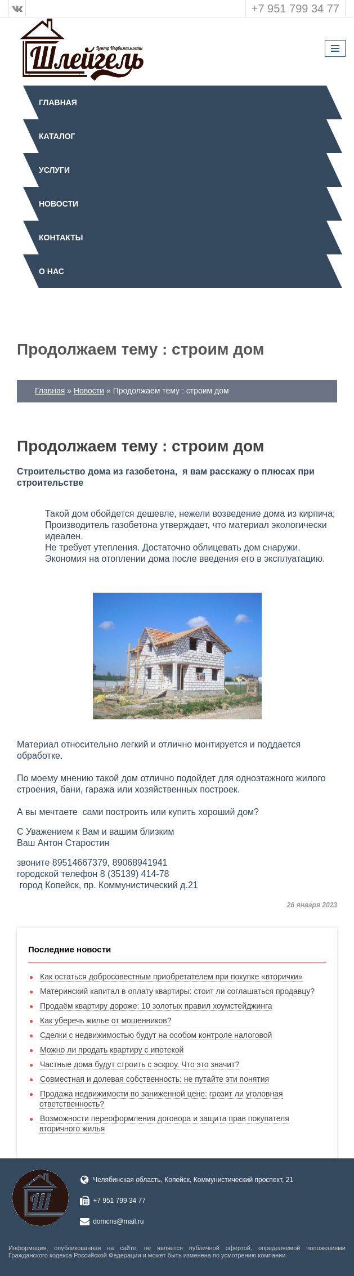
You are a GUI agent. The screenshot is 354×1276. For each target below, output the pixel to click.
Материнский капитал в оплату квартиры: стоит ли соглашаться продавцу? (177, 991)
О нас (51, 271)
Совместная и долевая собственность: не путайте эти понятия (154, 1079)
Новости (58, 203)
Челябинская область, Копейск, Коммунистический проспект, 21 (193, 1180)
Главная (58, 102)
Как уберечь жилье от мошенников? (105, 1020)
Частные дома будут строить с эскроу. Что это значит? (139, 1064)
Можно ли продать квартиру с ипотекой (111, 1049)
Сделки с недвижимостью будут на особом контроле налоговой (156, 1035)
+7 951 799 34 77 (295, 8)
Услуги (54, 169)
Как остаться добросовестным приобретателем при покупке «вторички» (171, 976)
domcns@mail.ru (118, 1221)
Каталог (57, 136)
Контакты (61, 237)
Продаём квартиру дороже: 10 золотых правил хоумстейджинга (156, 1005)
